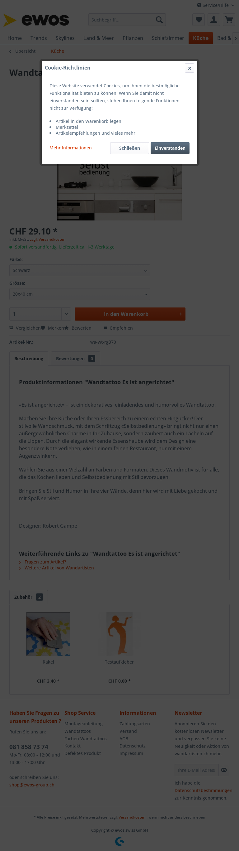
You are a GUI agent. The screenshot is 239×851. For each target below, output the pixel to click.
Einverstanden (170, 148)
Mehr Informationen (70, 148)
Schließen (129, 148)
